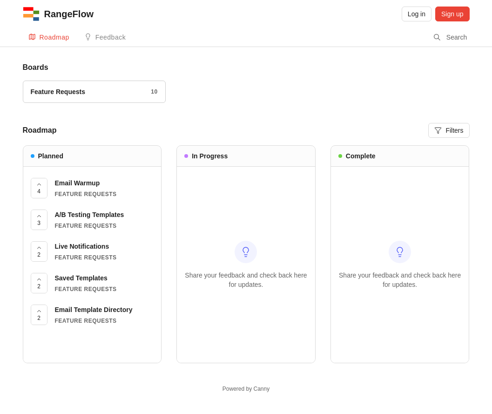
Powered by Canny (246, 389)
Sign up (452, 14)
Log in (416, 14)
